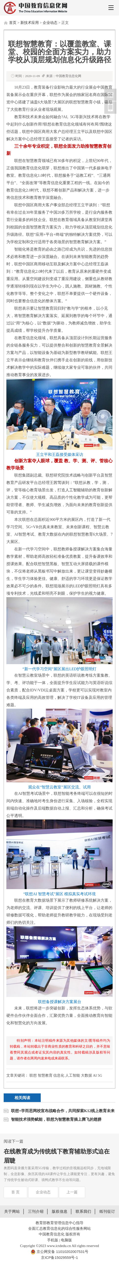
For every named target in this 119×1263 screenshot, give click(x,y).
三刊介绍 (36, 1211)
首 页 (15, 1192)
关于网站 (12, 1211)
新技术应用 (29, 23)
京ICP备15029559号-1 (59, 1257)
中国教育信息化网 (110, 95)
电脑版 (66, 1240)
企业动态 (50, 23)
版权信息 (59, 1211)
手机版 (52, 1240)
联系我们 (83, 1211)
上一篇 (72, 1192)
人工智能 (73, 490)
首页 (12, 23)
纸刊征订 (107, 1211)
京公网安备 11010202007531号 (62, 1251)
